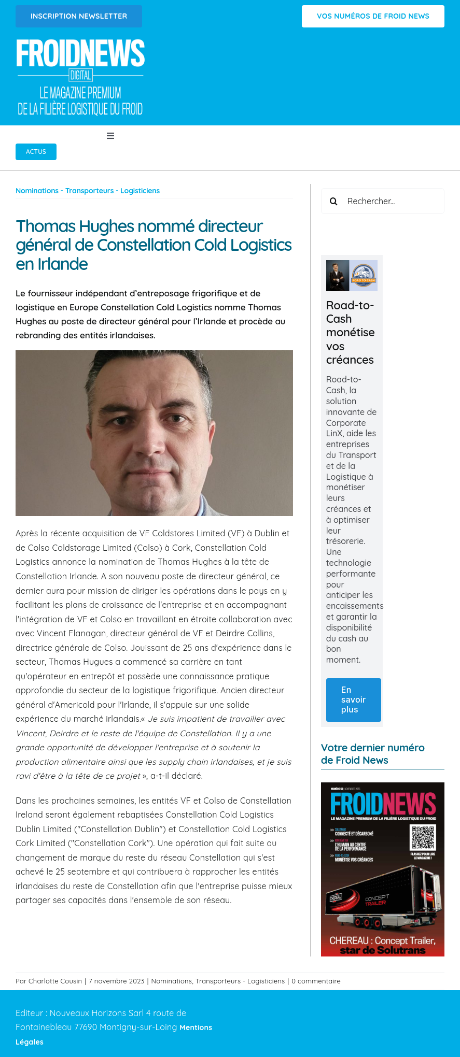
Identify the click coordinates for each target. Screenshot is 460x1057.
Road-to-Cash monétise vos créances (350, 332)
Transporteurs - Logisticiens (240, 981)
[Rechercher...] (382, 201)
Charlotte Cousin (55, 981)
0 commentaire (316, 981)
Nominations (171, 981)
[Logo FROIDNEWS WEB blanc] (81, 42)
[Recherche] (334, 201)
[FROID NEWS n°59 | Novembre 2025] (382, 786)
